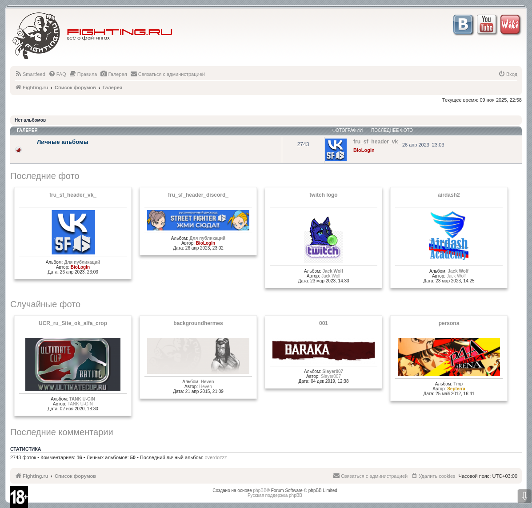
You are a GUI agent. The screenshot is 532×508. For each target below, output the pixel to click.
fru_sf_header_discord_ (198, 195)
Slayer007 (332, 371)
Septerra (456, 388)
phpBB (260, 490)
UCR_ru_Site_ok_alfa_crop (73, 323)
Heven (207, 381)
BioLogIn (364, 150)
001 (323, 323)
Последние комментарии (61, 432)
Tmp (458, 383)
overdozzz (215, 457)
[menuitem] (30, 74)
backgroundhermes (198, 323)
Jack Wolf (332, 271)
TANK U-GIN (82, 399)
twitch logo (323, 195)
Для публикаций (82, 262)
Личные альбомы (62, 142)
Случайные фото (45, 304)
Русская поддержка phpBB (275, 495)
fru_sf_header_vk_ (72, 195)
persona (449, 323)
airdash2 (449, 195)
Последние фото (45, 176)
